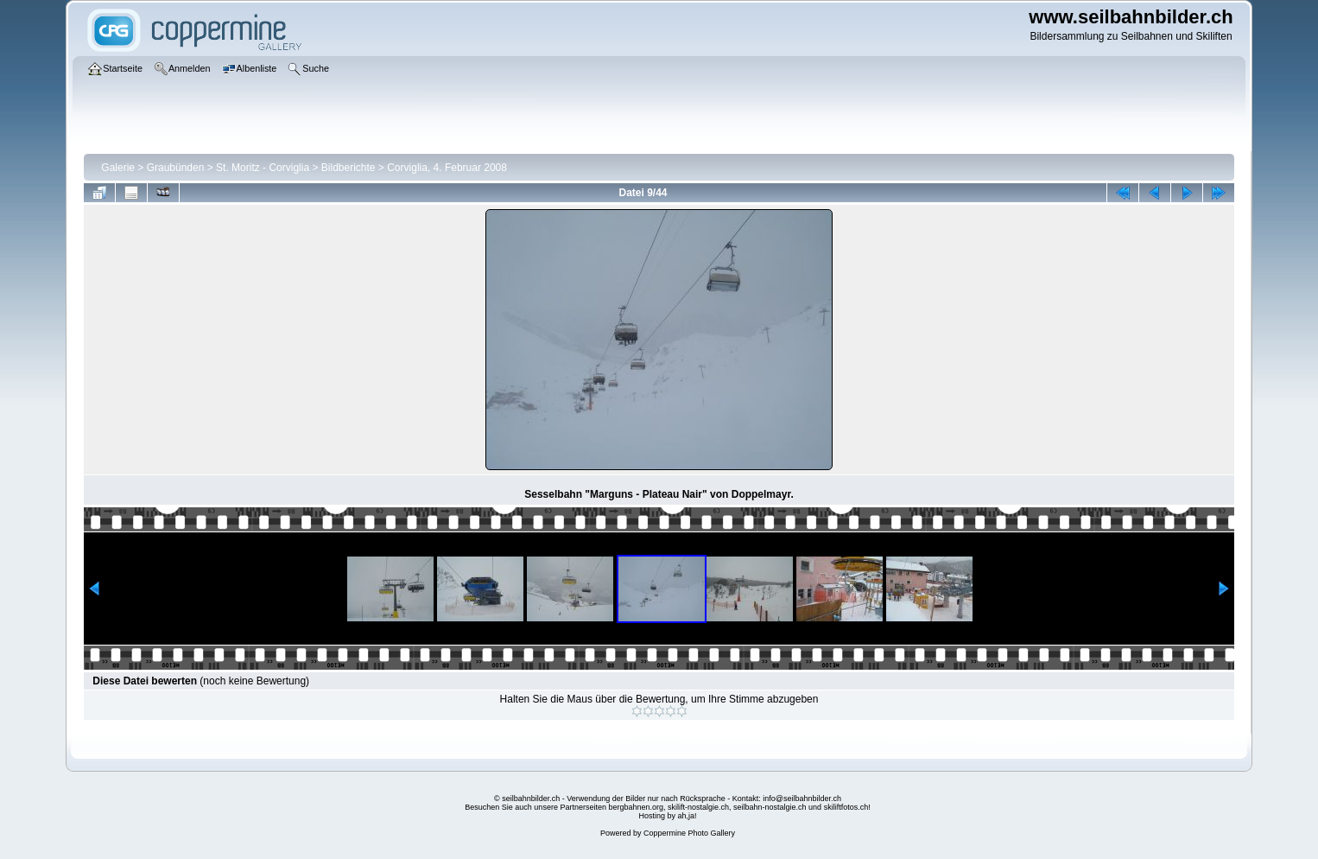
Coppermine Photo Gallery (689, 833)
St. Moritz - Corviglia (262, 168)
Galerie (118, 168)
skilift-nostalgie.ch (698, 807)
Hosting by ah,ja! (667, 815)
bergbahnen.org (635, 807)
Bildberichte (348, 168)
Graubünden (176, 168)
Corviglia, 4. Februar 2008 (447, 168)
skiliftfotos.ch (846, 807)
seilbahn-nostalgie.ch (770, 807)
